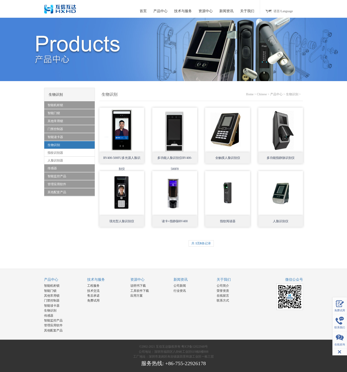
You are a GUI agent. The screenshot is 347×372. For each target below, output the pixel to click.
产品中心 (276, 94)
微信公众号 (294, 279)
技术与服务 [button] (183, 11)
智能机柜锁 (52, 285)
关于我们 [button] (247, 11)
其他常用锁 (52, 295)
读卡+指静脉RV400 (175, 221)
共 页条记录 (201, 243)
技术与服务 (96, 279)
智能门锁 (50, 290)
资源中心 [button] (206, 11)
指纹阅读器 (227, 221)
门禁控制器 (52, 300)
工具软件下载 (139, 290)
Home (250, 94)
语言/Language (283, 11)
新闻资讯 (181, 279)
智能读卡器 (52, 305)
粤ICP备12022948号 (194, 346)
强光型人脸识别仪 (121, 221)
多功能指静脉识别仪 (281, 158)
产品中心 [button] (160, 11)
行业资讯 (180, 290)
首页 (143, 11)
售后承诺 (93, 295)
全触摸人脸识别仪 (227, 158)
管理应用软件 (53, 325)
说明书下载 (138, 285)
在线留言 (223, 295)
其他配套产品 (53, 330)
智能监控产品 (53, 320)
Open (137, 145)
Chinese (262, 94)
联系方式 (223, 300)
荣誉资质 (223, 290)
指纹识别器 (55, 152)
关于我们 (224, 279)
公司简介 (223, 285)
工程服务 (93, 285)
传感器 (48, 315)
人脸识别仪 (280, 221)
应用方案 (136, 295)
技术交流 (93, 290)
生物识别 (292, 94)
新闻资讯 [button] (226, 11)
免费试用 (93, 300)
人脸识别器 (55, 160)
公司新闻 (180, 285)
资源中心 (137, 279)
